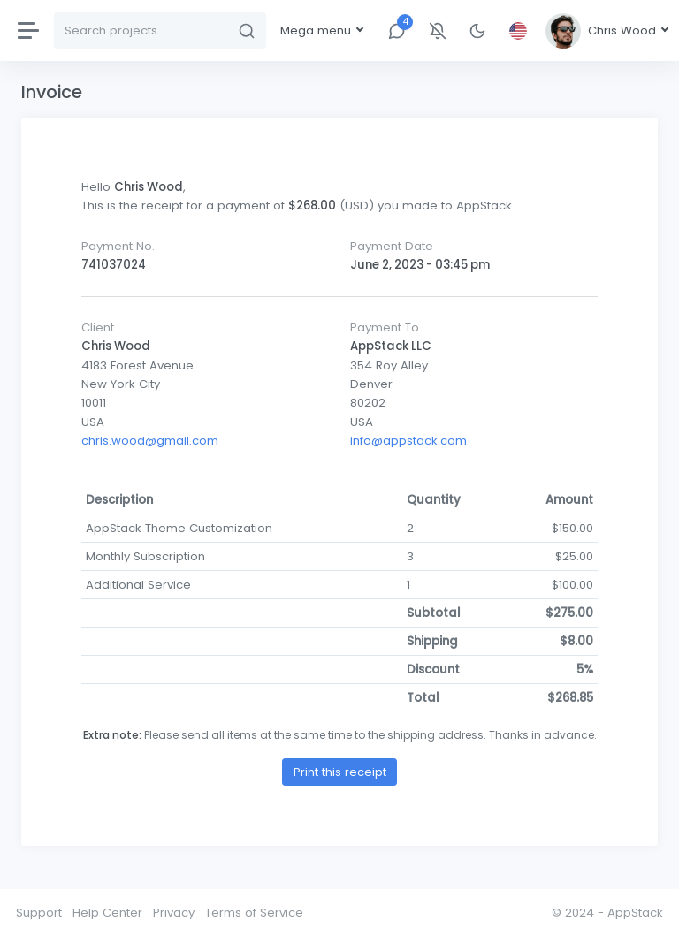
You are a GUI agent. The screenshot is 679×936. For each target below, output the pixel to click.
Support (39, 912)
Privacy (174, 912)
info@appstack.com (408, 440)
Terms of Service (254, 912)
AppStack (635, 912)
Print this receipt (340, 772)
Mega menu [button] (317, 30)
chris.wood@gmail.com (149, 440)
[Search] (141, 30)
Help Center (107, 912)
